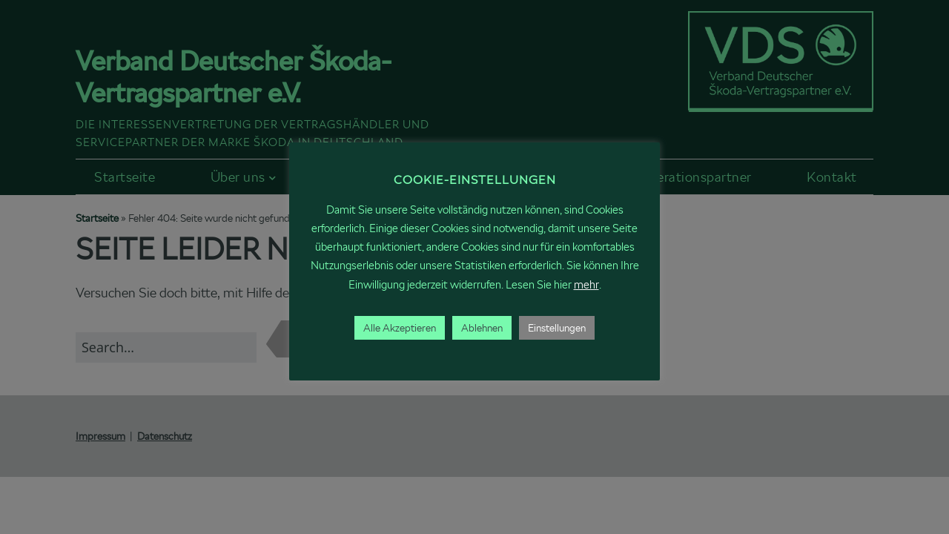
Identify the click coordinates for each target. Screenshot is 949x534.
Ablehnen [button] (482, 328)
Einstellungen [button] (557, 328)
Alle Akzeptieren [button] (399, 328)
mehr (586, 284)
